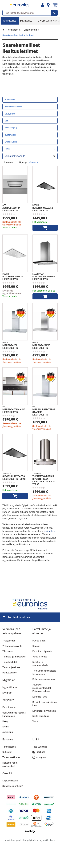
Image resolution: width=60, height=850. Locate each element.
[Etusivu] (20, 5)
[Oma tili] (43, 5)
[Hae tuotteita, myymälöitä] (30, 13)
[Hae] (54, 13)
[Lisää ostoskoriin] (45, 228)
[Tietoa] (48, 5)
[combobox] (30, 13)
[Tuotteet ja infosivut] (5, 5)
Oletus (33, 162)
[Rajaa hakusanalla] (30, 156)
